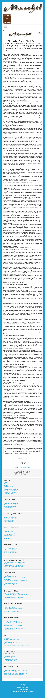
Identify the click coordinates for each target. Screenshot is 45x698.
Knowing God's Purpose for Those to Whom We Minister (16, 645)
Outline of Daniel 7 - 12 (9, 653)
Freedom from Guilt (8, 493)
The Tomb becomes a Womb (10, 537)
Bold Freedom (7, 538)
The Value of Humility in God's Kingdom (13, 608)
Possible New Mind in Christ (10, 548)
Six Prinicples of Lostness (10, 483)
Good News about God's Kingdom (11, 593)
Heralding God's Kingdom (10, 607)
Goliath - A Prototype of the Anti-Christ (12, 610)
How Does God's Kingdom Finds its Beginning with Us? (16, 594)
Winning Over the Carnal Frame (11, 518)
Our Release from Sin (9, 531)
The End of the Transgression (10, 659)
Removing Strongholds (9, 520)
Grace (5, 482)
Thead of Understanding (9, 532)
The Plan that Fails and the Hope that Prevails (14, 622)
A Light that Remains (8, 534)
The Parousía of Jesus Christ (10, 669)
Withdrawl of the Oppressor (10, 492)
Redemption (6, 488)
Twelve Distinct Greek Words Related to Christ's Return (16, 670)
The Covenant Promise (9, 620)
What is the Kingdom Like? (10, 596)
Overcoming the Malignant (10, 551)
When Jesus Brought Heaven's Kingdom (13, 605)
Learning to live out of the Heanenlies (12, 575)
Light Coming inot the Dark (10, 549)
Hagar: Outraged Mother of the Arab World (13, 628)
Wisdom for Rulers (8, 626)
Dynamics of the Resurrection (10, 530)
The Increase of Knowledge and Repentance (14, 657)
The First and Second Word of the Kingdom (13, 597)
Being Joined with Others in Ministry (12, 639)
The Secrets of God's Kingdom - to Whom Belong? (15, 580)
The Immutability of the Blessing (11, 576)
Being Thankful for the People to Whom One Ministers (16, 641)
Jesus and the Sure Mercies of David (12, 611)
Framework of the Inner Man (10, 517)
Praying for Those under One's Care (12, 642)
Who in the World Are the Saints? (11, 583)
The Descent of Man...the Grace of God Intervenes (15, 563)
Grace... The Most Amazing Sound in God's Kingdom (16, 577)
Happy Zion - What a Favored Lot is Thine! (13, 625)
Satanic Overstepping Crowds (10, 552)
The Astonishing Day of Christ (10, 671)
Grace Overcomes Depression (11, 503)
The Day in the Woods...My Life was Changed (14, 562)
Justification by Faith (8, 486)
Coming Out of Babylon (9, 655)
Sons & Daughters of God (10, 504)
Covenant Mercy (7, 624)
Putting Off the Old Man (9, 516)
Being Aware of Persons (9, 643)
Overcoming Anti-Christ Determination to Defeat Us (15, 673)
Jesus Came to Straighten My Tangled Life (13, 566)
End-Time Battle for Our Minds (11, 547)
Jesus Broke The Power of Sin (11, 489)
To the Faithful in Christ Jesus (10, 582)
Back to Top (40, 695)
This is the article (8, 507)
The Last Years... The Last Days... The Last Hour (15, 565)
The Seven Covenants (9, 629)
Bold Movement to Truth (9, 554)
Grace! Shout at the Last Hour (10, 502)
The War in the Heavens (9, 660)
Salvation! (6, 485)
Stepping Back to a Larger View (11, 506)
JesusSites (25, 689)
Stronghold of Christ (8, 521)
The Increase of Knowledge (10, 656)
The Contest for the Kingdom (10, 621)
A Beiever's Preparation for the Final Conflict (14, 674)
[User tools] (40, 33)
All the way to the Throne (9, 535)
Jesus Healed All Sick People (10, 490)
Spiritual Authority (8, 579)
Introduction (6, 638)
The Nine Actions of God (9, 584)
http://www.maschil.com (25, 467)
